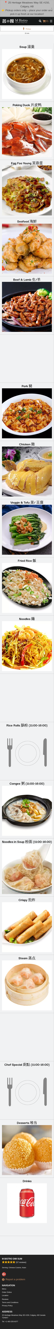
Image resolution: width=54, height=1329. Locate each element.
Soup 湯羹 (27, 46)
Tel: (10, 1322)
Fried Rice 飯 (27, 560)
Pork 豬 (27, 385)
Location (5, 1295)
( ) (45, 21)
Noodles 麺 (27, 618)
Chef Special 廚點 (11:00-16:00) (27, 1064)
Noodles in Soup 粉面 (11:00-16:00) (27, 841)
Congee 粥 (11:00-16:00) (27, 783)
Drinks (27, 1180)
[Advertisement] (27, 40)
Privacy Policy (7, 1306)
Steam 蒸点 (27, 957)
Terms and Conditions (10, 1302)
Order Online (7, 1292)
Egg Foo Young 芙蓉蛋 (27, 162)
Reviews (5, 1299)
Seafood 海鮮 (27, 221)
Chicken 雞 (27, 443)
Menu (4, 1289)
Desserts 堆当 (27, 1122)
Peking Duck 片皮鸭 (27, 104)
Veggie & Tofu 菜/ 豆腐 (26, 502)
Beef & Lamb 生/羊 (27, 279)
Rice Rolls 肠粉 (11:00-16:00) (27, 725)
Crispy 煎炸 (27, 899)
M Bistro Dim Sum (12, 1259)
